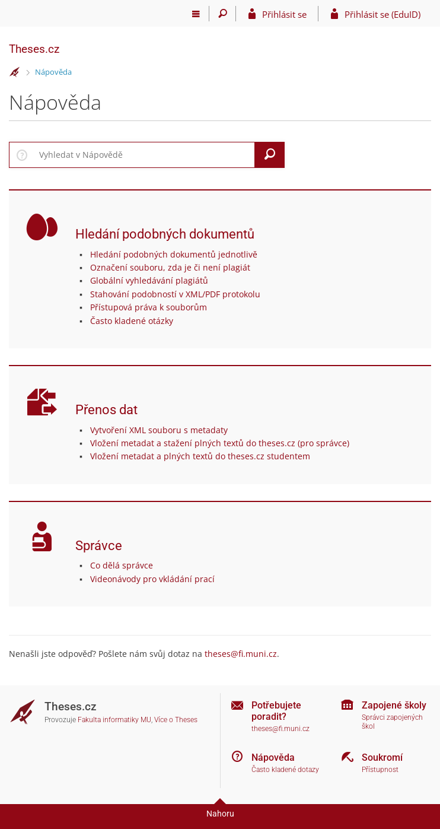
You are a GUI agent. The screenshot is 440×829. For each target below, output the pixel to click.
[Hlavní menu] (196, 13)
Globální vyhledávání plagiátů (149, 280)
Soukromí (382, 757)
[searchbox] (144, 155)
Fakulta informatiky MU (114, 720)
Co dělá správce (121, 565)
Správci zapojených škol (392, 721)
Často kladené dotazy (285, 770)
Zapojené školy (394, 705)
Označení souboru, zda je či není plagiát (170, 267)
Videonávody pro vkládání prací (152, 579)
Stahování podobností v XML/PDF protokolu (175, 294)
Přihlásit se (284, 14)
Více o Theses (175, 720)
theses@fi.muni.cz (241, 653)
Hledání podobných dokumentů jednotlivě (173, 254)
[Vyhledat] (270, 155)
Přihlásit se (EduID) (382, 14)
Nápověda (53, 71)
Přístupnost (380, 770)
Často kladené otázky (131, 320)
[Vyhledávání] (222, 13)
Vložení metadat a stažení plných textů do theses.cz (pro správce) (219, 443)
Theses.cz (34, 49)
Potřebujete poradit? (276, 711)
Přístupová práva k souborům (148, 307)
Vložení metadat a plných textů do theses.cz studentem (200, 456)
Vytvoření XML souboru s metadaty (159, 430)
